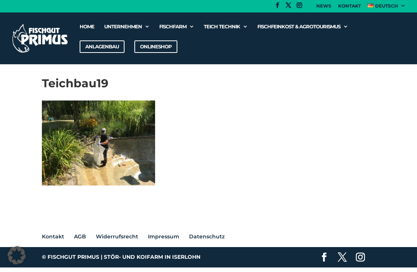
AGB (80, 236)
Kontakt (349, 6)
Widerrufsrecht (117, 236)
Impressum (163, 236)
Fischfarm (172, 26)
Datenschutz (207, 236)
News (323, 6)
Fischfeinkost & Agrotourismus (298, 26)
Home (87, 26)
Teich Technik (222, 26)
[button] (16, 255)
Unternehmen (123, 26)
